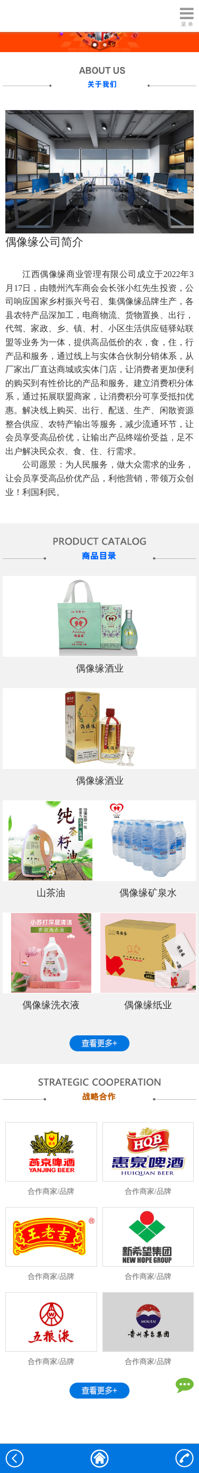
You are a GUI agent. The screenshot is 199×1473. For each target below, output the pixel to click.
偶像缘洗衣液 (51, 1005)
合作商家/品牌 (51, 1191)
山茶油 (51, 893)
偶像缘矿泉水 (148, 893)
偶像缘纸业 (148, 1005)
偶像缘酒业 (100, 668)
